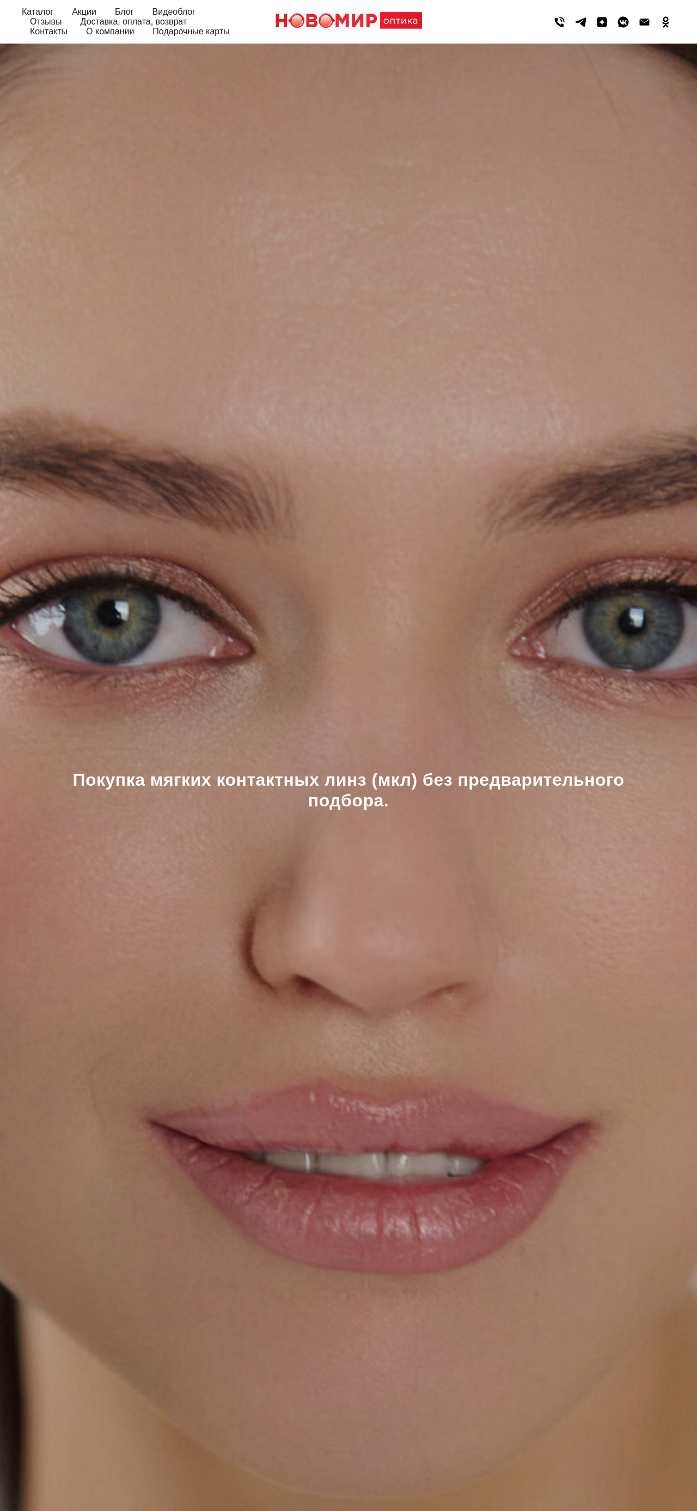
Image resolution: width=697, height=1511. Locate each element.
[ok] (665, 22)
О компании (110, 31)
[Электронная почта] (644, 22)
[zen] (602, 22)
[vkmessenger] (623, 22)
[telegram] (581, 22)
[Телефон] (559, 22)
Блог (124, 11)
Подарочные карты (190, 31)
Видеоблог (173, 11)
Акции (84, 11)
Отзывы (46, 21)
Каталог (37, 11)
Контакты (49, 31)
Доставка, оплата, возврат (134, 21)
